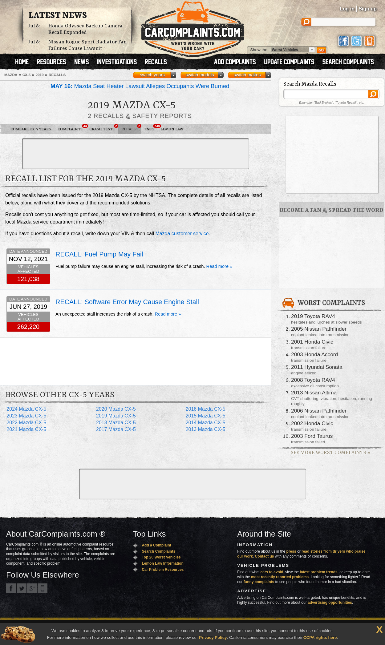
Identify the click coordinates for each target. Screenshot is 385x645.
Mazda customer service (182, 233)
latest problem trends (319, 572)
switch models (199, 74)
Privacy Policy (213, 637)
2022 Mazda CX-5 (26, 422)
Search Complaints (158, 551)
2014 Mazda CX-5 (205, 422)
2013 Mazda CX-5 (205, 429)
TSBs (150, 127)
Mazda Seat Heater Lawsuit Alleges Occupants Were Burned (140, 86)
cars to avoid (272, 572)
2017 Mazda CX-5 (116, 429)
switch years (152, 74)
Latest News (57, 16)
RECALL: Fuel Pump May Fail (99, 254)
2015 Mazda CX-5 (205, 415)
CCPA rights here (320, 637)
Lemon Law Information (162, 563)
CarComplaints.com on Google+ (32, 588)
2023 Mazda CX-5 (26, 415)
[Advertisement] (135, 153)
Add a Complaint (156, 545)
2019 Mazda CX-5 (116, 415)
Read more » (219, 266)
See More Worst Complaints (330, 453)
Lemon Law (171, 129)
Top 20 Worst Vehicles (161, 557)
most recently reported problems (280, 577)
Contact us (264, 556)
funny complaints (259, 582)
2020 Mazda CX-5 (116, 409)
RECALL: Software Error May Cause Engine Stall (127, 302)
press (291, 551)
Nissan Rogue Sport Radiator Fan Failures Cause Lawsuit (87, 45)
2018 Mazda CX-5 (116, 422)
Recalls (131, 127)
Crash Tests (103, 127)
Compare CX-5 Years (30, 129)
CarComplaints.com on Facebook (11, 588)
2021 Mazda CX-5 (26, 429)
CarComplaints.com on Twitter (21, 588)
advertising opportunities (330, 602)
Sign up (368, 8)
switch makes (247, 74)
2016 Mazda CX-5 (205, 409)
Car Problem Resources (163, 569)
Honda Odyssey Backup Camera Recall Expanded (85, 29)
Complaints (72, 127)
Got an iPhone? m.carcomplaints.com (42, 588)
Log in (347, 8)
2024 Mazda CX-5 (26, 409)
